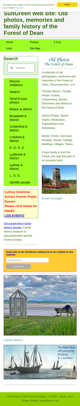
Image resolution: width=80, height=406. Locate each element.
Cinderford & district (18, 128)
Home (9, 42)
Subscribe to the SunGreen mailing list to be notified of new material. (39, 253)
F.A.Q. (57, 42)
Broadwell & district (18, 118)
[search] (20, 68)
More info (19, 8)
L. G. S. (15, 175)
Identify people (20, 182)
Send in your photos (18, 100)
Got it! (67, 4)
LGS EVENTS (14, 215)
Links (9, 48)
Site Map (35, 48)
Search (15, 92)
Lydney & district (16, 167)
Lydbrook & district (18, 156)
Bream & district (21, 109)
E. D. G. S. (17, 147)
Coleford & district (17, 139)
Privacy (34, 42)
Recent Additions (16, 83)
